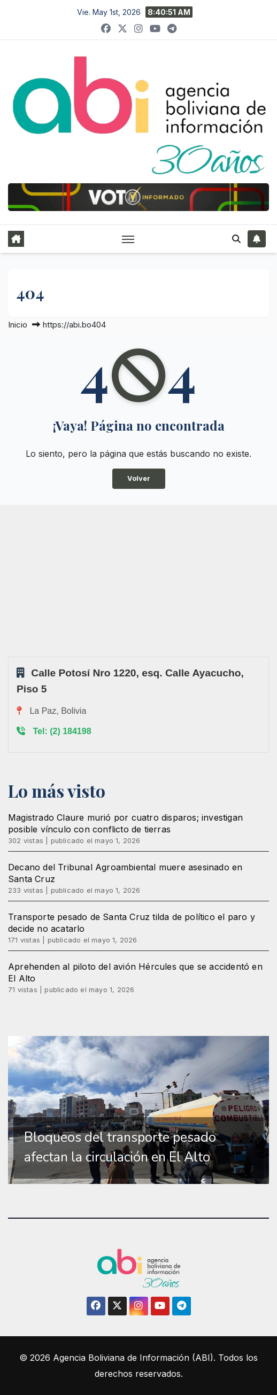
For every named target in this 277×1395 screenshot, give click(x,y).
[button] (236, 238)
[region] (138, 1110)
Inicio (17, 324)
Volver (138, 478)
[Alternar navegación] (128, 238)
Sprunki (9, 656)
